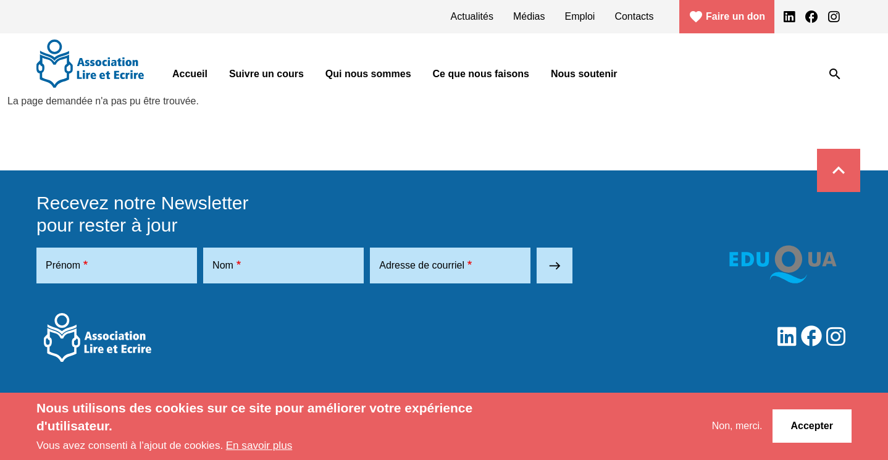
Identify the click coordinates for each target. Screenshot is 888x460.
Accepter (812, 425)
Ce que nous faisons (481, 74)
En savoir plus (259, 445)
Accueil (189, 74)
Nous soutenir (584, 74)
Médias (529, 16)
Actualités (472, 16)
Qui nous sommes (368, 74)
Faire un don (727, 16)
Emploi (580, 16)
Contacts (633, 16)
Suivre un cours (266, 74)
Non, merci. (737, 425)
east (554, 265)
